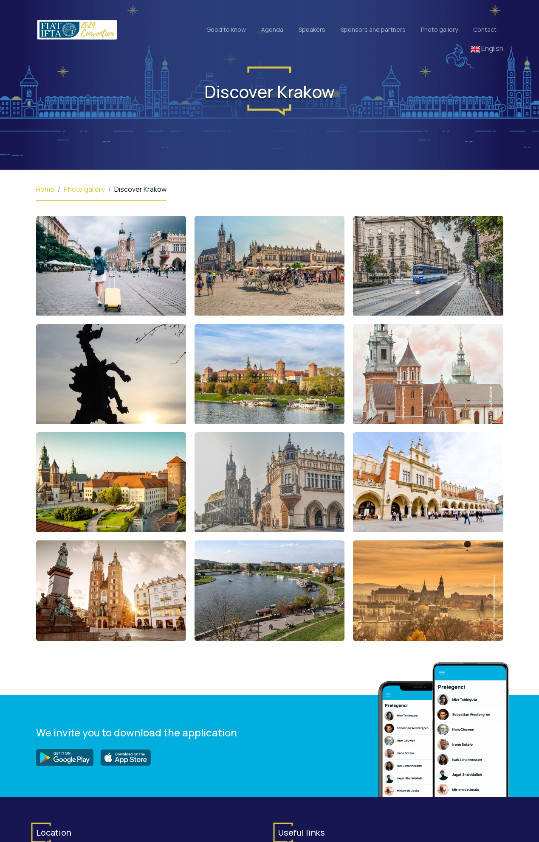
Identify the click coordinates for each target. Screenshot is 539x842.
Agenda (272, 29)
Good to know (226, 29)
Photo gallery (439, 29)
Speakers (312, 29)
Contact (485, 29)
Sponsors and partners (373, 29)
